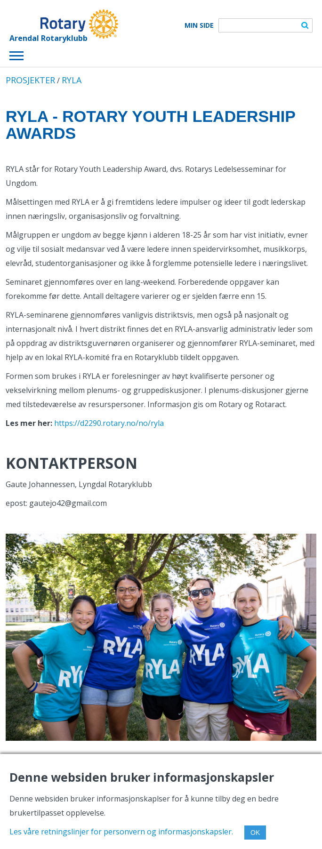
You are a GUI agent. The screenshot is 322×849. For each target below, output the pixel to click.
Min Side (199, 25)
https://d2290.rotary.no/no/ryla (109, 423)
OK (255, 832)
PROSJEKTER (30, 80)
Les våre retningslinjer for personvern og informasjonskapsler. (121, 831)
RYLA (71, 80)
